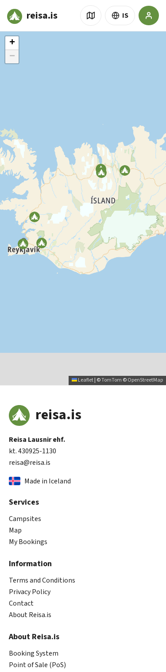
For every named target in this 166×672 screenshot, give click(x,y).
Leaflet (82, 380)
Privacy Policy (29, 592)
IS (120, 15)
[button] (101, 172)
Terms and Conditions (42, 580)
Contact (21, 603)
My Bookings (28, 542)
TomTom (111, 380)
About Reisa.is (30, 615)
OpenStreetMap (145, 380)
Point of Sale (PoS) (37, 665)
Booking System (33, 653)
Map (15, 530)
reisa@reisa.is (29, 462)
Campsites (25, 519)
